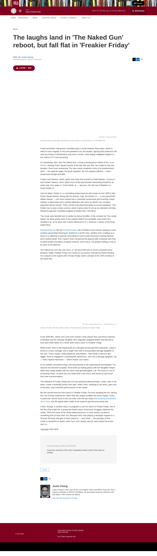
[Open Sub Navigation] (29, 23)
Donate (140, 6)
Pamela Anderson (48, 235)
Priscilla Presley (70, 235)
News (35, 23)
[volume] (20, 15)
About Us (86, 23)
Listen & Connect (69, 23)
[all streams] (138, 15)
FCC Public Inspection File (67, 541)
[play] (13, 16)
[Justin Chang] (45, 496)
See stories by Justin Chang (64, 503)
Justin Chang (27, 62)
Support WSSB (49, 23)
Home (13, 23)
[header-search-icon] (129, 6)
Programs (23, 23)
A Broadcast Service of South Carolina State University (71, 536)
